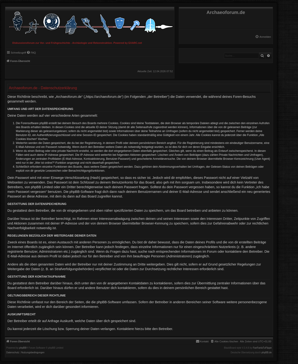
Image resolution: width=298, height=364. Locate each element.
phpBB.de (266, 352)
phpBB (22, 348)
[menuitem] (263, 37)
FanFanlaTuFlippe (262, 348)
